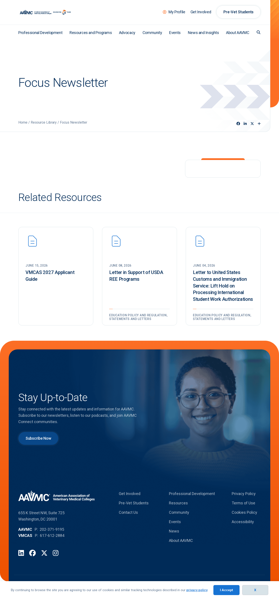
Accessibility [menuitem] (243, 521)
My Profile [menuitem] (176, 12)
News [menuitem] (174, 531)
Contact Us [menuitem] (128, 512)
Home (22, 122)
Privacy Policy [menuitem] (244, 493)
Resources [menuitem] (178, 503)
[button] (258, 32)
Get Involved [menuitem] (201, 12)
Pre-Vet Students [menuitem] (238, 12)
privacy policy (197, 590)
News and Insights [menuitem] (203, 32)
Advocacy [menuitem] (127, 32)
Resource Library (44, 122)
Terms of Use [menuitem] (243, 503)
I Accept (226, 590)
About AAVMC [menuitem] (237, 32)
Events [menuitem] (175, 32)
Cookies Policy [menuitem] (244, 512)
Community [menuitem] (152, 32)
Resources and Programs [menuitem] (91, 32)
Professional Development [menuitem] (40, 32)
